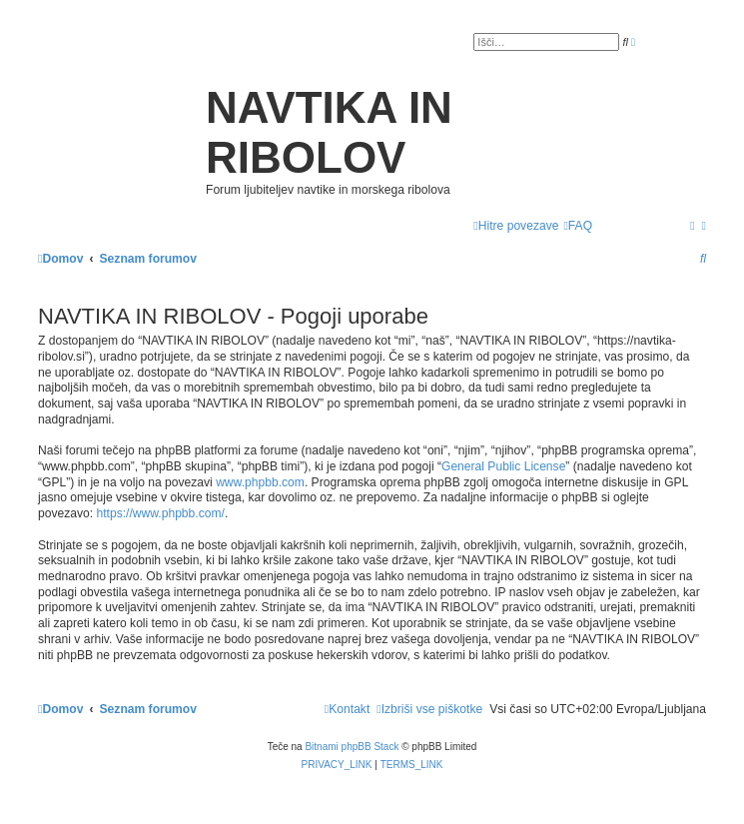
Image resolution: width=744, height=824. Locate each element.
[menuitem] (577, 226)
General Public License (503, 466)
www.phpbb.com (260, 482)
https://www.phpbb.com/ (161, 513)
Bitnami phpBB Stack (351, 746)
